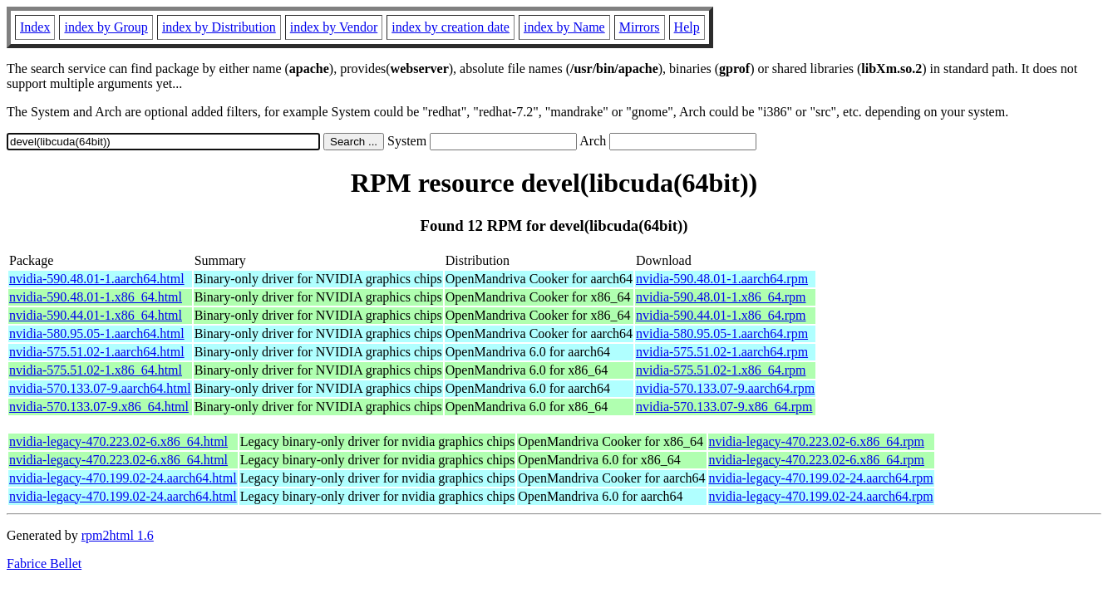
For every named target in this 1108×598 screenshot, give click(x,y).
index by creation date (450, 27)
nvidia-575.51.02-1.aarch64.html (97, 352)
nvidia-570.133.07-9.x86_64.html (99, 406)
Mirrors (639, 27)
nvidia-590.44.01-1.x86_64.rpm (720, 315)
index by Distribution (219, 27)
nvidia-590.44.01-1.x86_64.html (95, 315)
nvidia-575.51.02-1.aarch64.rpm (722, 352)
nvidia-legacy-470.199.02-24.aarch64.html (123, 478)
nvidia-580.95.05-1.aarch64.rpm (722, 333)
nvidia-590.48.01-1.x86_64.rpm (720, 297)
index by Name (564, 27)
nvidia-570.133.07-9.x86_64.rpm (724, 406)
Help (687, 27)
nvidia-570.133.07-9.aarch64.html (100, 388)
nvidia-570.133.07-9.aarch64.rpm (725, 388)
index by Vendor (333, 27)
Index (35, 27)
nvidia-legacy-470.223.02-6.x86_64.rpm (817, 441)
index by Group (105, 27)
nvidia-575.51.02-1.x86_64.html (95, 370)
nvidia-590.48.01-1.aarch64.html (97, 279)
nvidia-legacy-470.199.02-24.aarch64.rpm (821, 478)
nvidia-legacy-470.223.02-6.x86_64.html (118, 441)
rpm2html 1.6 (117, 535)
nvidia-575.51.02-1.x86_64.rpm (720, 370)
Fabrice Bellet (44, 563)
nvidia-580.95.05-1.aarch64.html (97, 333)
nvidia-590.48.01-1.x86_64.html (95, 297)
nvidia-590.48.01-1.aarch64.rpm (722, 279)
